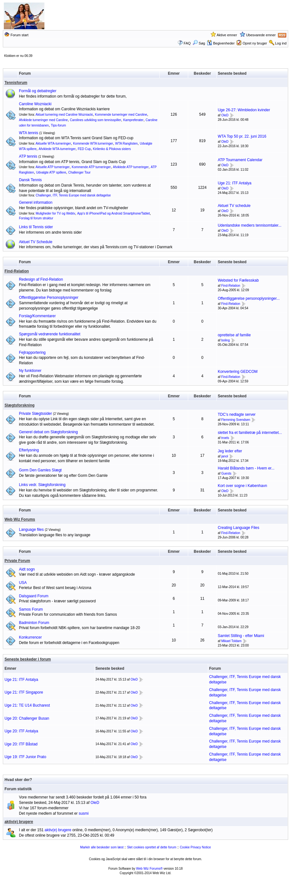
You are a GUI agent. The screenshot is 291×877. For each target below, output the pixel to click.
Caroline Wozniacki (35, 104)
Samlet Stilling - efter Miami (241, 636)
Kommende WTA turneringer (93, 143)
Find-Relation (16, 271)
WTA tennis (28, 133)
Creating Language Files (238, 527)
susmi (84, 813)
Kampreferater (133, 120)
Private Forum (17, 560)
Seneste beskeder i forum (27, 659)
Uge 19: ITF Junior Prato (25, 757)
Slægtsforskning (19, 405)
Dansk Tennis (30, 180)
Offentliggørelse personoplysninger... (249, 298)
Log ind (281, 43)
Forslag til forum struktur (36, 218)
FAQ (187, 43)
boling (225, 340)
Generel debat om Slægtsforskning (48, 432)
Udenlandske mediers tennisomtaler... (249, 225)
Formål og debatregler (37, 91)
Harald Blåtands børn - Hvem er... (246, 468)
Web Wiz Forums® (149, 868)
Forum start (19, 35)
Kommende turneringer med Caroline (121, 114)
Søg (199, 43)
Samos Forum (31, 609)
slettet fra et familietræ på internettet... (250, 432)
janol (224, 456)
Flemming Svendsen (235, 419)
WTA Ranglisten (126, 143)
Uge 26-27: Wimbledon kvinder (244, 110)
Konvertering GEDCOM (237, 371)
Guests (226, 473)
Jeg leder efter (230, 451)
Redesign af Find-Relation (41, 279)
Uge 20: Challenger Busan (26, 718)
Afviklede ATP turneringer (131, 167)
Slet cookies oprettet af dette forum (151, 847)
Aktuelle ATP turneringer (52, 167)
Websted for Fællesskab (238, 280)
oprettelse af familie (234, 335)
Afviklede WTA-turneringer (57, 149)
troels (225, 438)
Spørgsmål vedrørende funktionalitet (49, 334)
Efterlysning (29, 450)
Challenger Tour (79, 172)
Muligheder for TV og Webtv (55, 213)
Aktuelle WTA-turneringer (53, 143)
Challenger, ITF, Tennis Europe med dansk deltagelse (73, 195)
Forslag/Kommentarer (37, 316)
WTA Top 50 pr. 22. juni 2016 (242, 136)
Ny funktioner (30, 370)
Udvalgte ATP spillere (51, 172)
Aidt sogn (27, 569)
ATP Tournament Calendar (240, 160)
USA (23, 582)
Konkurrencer (30, 637)
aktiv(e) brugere (18, 821)
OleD (224, 115)
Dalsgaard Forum (34, 596)
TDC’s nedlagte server (236, 414)
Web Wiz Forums (19, 519)
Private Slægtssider (35, 413)
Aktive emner (227, 35)
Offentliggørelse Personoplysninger (48, 297)
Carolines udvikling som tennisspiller (95, 120)
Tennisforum (15, 82)
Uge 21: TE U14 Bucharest (27, 705)
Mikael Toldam (231, 641)
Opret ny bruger (255, 43)
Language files (31, 529)
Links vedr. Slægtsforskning (42, 485)
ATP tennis (28, 156)
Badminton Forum (34, 622)
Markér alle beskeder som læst (102, 847)
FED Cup (84, 149)
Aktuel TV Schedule (35, 242)
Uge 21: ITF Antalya (234, 183)
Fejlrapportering (32, 352)
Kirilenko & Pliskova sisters (112, 149)
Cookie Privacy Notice (195, 847)
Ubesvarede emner (261, 35)
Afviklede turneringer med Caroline (43, 120)
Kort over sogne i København (242, 485)
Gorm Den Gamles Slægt (40, 470)
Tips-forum (58, 125)
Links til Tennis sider (36, 227)
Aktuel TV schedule (234, 205)
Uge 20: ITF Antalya (21, 731)
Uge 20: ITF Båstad (20, 744)
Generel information (35, 202)
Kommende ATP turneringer (91, 167)
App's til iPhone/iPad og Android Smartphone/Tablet (113, 213)
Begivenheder (221, 43)
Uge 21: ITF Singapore (23, 692)
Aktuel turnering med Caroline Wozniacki (64, 114)
